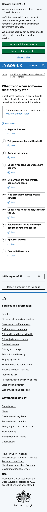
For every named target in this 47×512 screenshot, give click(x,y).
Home (4, 74)
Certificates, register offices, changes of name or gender (27, 75)
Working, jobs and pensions (16, 389)
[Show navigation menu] (32, 65)
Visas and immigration (13, 384)
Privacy (13, 453)
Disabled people (10, 344)
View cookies (23, 57)
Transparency (9, 431)
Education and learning (13, 354)
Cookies (23, 453)
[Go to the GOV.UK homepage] (12, 65)
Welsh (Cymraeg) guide (17, 113)
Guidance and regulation (14, 416)
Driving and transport (13, 349)
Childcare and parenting (14, 329)
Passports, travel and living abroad (19, 379)
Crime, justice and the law (15, 339)
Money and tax (9, 374)
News (5, 411)
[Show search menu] (43, 65)
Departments (9, 406)
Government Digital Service (16, 468)
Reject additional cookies (23, 51)
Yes (30, 276)
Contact (32, 457)
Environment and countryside (17, 364)
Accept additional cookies (23, 44)
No (41, 276)
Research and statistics (14, 421)
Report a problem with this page (23, 286)
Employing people (11, 359)
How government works (14, 436)
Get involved (8, 441)
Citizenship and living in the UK (17, 334)
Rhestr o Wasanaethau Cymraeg (18, 465)
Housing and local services (15, 369)
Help (4, 453)
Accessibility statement (14, 457)
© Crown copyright (23, 505)
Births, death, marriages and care (19, 319)
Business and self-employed (16, 324)
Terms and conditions (13, 461)
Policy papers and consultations (18, 426)
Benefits (6, 314)
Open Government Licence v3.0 (18, 481)
